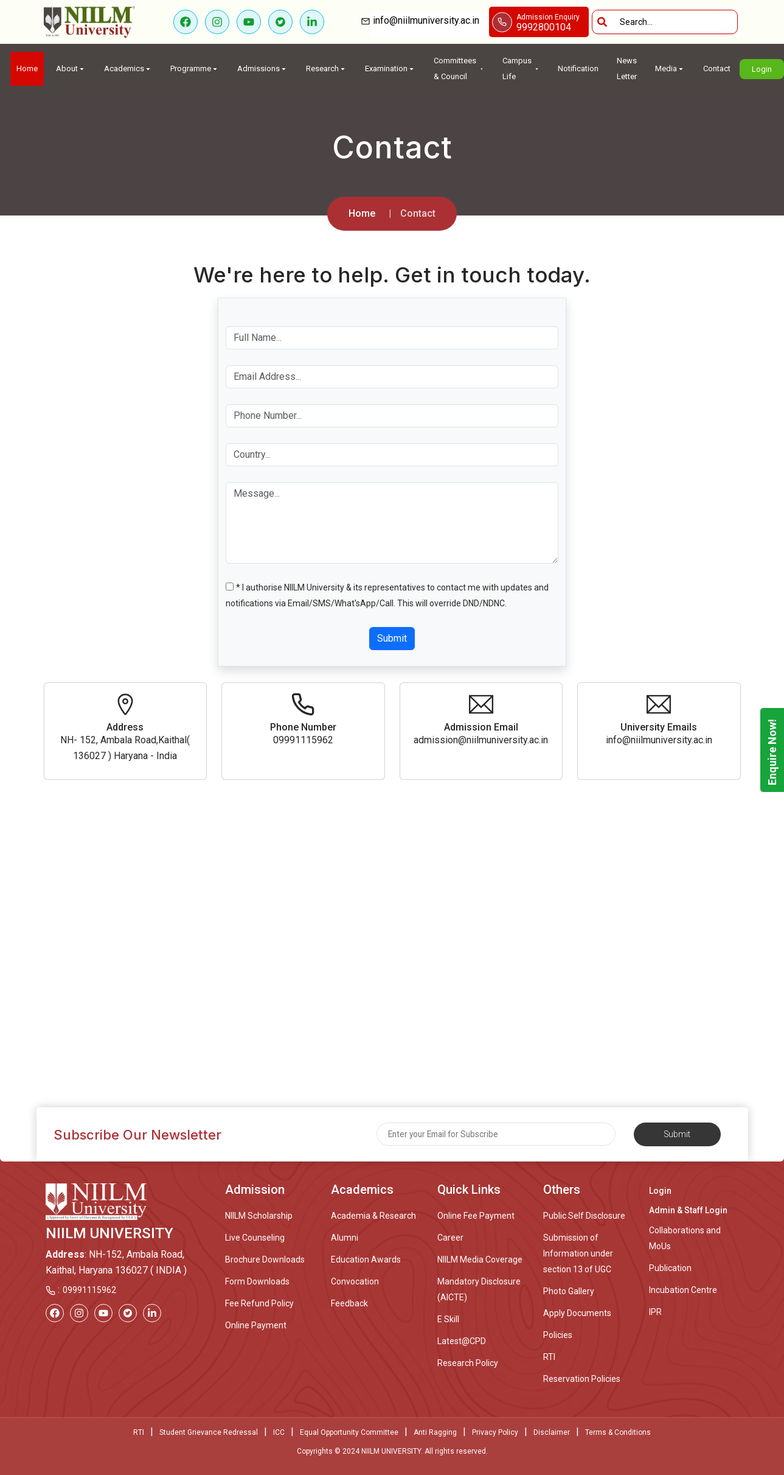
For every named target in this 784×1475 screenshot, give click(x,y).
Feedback (349, 1303)
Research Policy (467, 1363)
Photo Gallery (568, 1291)
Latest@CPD (461, 1341)
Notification (578, 68)
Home (27, 68)
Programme (194, 68)
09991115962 (89, 1290)
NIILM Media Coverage (479, 1259)
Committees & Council (459, 68)
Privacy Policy (495, 1432)
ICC (279, 1432)
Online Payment (255, 1325)
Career (450, 1237)
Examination (390, 68)
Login (762, 69)
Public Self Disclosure (584, 1216)
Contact (716, 68)
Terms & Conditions (618, 1432)
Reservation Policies (581, 1379)
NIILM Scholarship (259, 1216)
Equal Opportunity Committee (349, 1432)
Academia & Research (373, 1216)
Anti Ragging (435, 1432)
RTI (549, 1357)
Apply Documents (577, 1313)
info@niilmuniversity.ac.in (429, 20)
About (71, 68)
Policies (557, 1335)
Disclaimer (551, 1432)
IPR (655, 1312)
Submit (392, 638)
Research (326, 68)
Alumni (344, 1237)
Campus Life (520, 68)
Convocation (355, 1281)
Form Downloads (257, 1281)
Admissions (262, 68)
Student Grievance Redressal (208, 1432)
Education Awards (366, 1259)
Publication (670, 1268)
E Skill (448, 1319)
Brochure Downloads (265, 1259)
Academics (128, 68)
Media (670, 68)
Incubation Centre (683, 1290)
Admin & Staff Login (688, 1210)
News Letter (627, 68)
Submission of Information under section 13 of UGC (578, 1253)
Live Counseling (255, 1237)
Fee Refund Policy (259, 1303)
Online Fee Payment (476, 1216)
